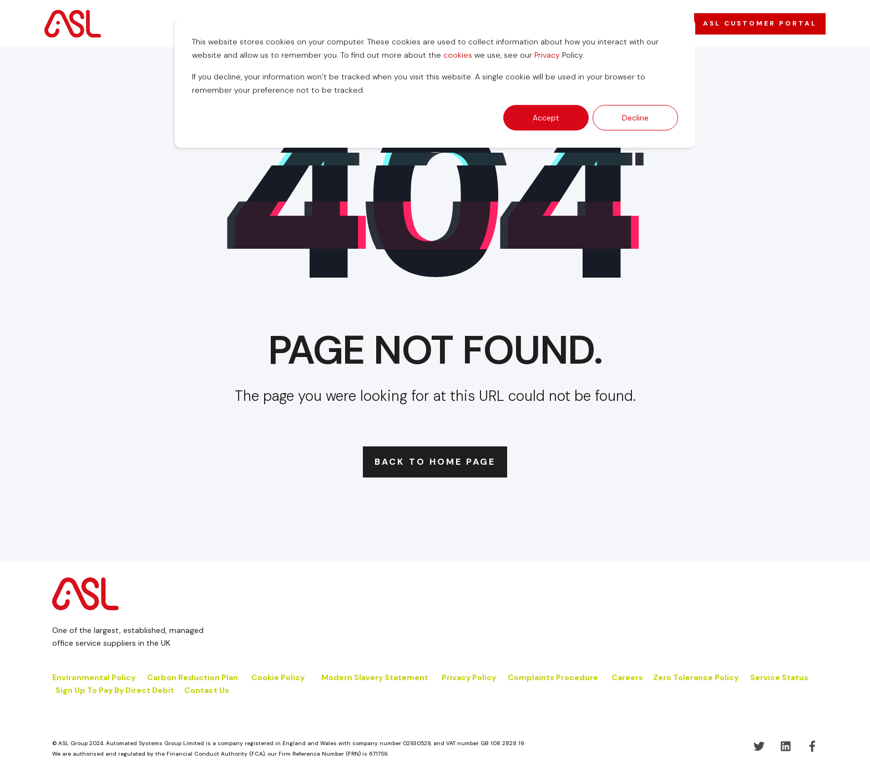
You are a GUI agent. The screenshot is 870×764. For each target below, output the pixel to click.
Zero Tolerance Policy (696, 677)
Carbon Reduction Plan (192, 677)
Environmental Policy (93, 677)
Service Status (779, 677)
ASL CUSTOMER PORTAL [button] (760, 23)
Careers (627, 677)
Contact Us (206, 690)
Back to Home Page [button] (435, 462)
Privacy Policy (469, 677)
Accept (546, 118)
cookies (457, 55)
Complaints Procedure (553, 677)
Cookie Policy (279, 677)
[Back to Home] (72, 23)
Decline (635, 118)
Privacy (547, 55)
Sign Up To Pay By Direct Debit (114, 690)
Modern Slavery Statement (375, 677)
